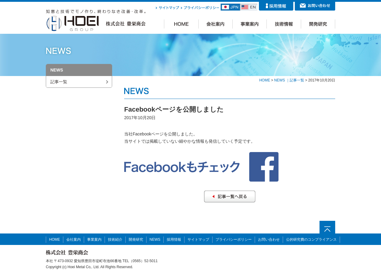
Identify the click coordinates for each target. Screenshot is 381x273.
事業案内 (94, 239)
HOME (264, 80)
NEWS (155, 239)
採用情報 (174, 239)
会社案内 (73, 239)
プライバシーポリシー (234, 239)
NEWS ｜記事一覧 (289, 80)
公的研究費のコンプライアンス (311, 239)
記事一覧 (58, 81)
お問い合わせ (269, 239)
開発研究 (136, 239)
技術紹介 (115, 239)
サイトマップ (198, 239)
